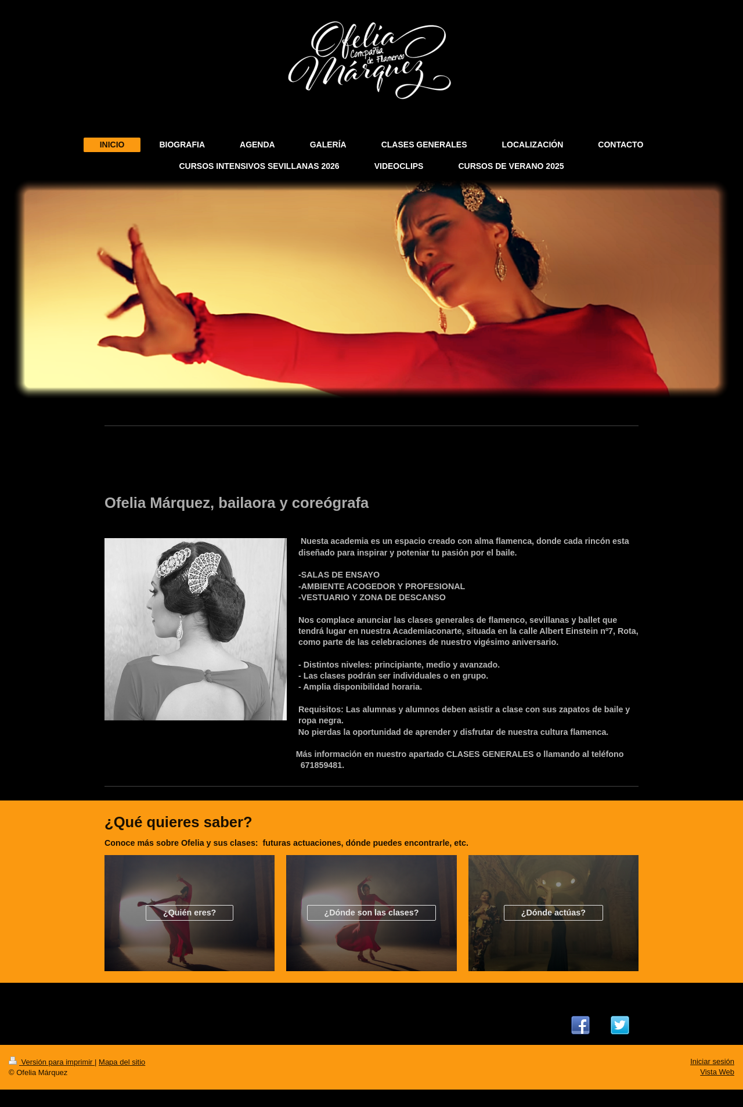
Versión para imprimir (52, 1062)
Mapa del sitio (122, 1062)
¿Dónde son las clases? (371, 912)
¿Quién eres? (189, 912)
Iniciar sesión (712, 1061)
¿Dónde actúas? (553, 912)
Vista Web (717, 1072)
